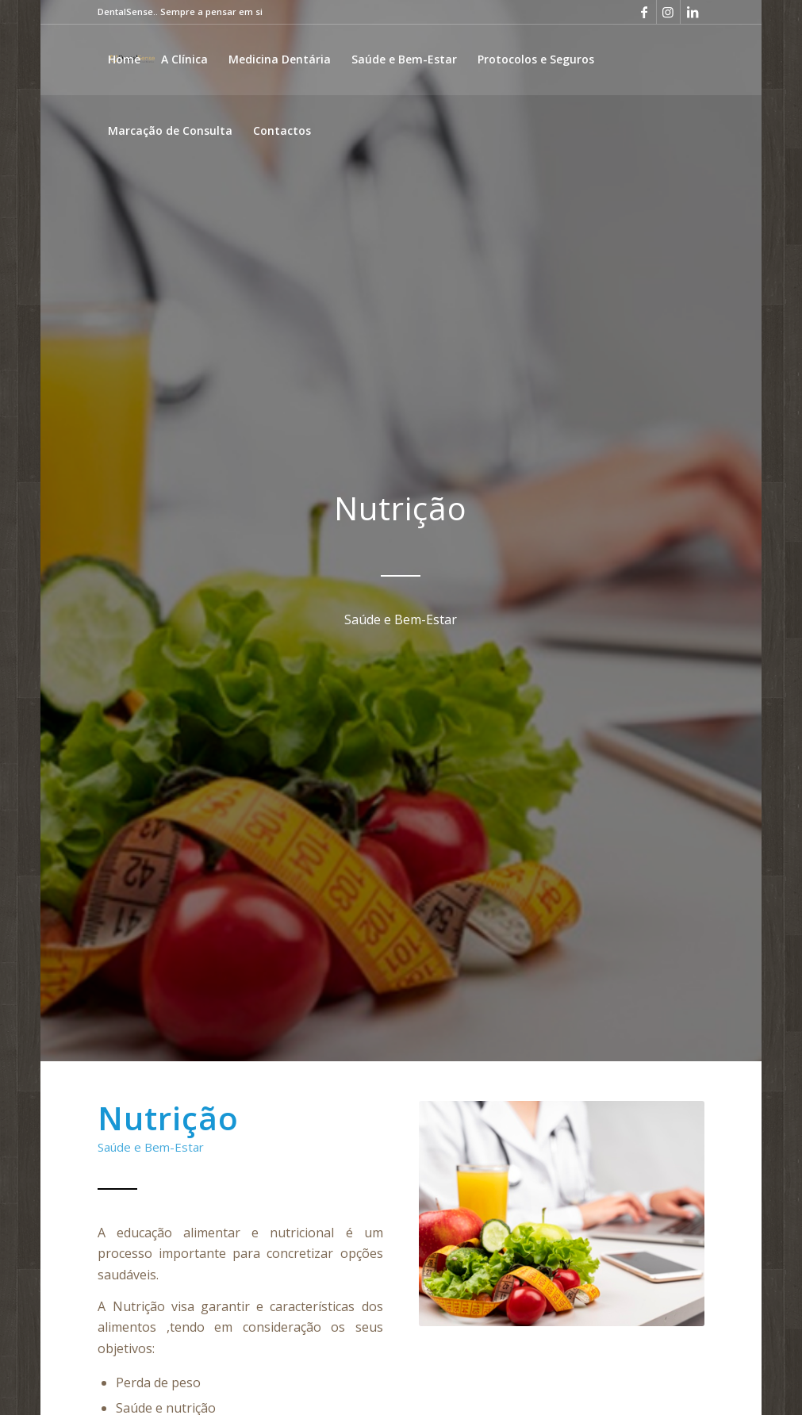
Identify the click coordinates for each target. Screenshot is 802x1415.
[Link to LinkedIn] (692, 12)
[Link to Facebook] (644, 12)
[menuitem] (124, 59)
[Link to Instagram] (668, 12)
